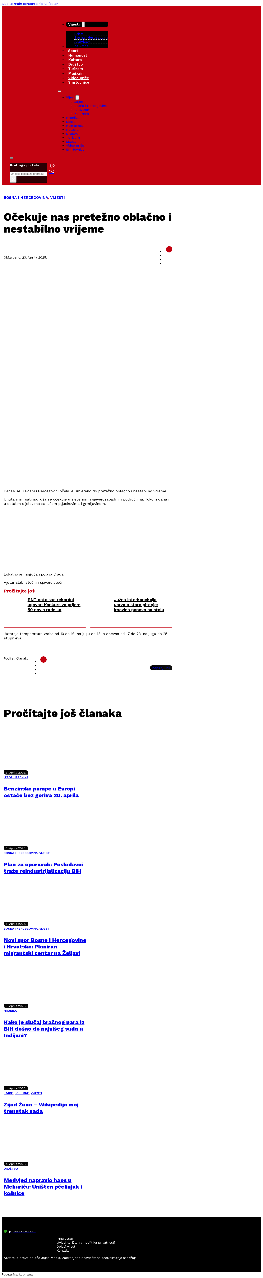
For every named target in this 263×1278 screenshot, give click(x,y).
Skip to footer (47, 4)
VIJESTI (57, 197)
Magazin (76, 73)
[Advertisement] (88, 455)
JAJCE (8, 1093)
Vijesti (74, 24)
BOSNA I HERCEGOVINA (26, 197)
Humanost (77, 55)
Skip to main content (18, 4)
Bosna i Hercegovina (91, 37)
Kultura (75, 59)
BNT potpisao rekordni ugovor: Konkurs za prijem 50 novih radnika (54, 604)
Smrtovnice (78, 82)
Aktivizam (82, 42)
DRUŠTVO (11, 1168)
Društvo (75, 64)
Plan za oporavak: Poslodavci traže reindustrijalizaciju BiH (43, 867)
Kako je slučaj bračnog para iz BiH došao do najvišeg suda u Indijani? (44, 1028)
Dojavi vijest (66, 1246)
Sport (73, 50)
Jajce (78, 102)
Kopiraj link (161, 668)
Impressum (66, 1238)
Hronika (72, 118)
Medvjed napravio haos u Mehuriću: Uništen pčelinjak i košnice (43, 1186)
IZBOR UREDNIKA (16, 777)
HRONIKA (10, 1010)
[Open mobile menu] (59, 91)
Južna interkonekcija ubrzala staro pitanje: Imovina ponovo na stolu (139, 604)
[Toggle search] (11, 158)
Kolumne (81, 46)
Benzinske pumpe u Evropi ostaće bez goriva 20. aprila (41, 791)
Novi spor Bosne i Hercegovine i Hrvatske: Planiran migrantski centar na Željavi (45, 946)
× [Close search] (13, 179)
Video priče (78, 78)
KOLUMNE (22, 1093)
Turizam (75, 68)
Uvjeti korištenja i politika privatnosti (86, 1242)
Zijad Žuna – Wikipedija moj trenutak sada (41, 1107)
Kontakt (63, 1250)
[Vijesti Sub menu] (83, 24)
